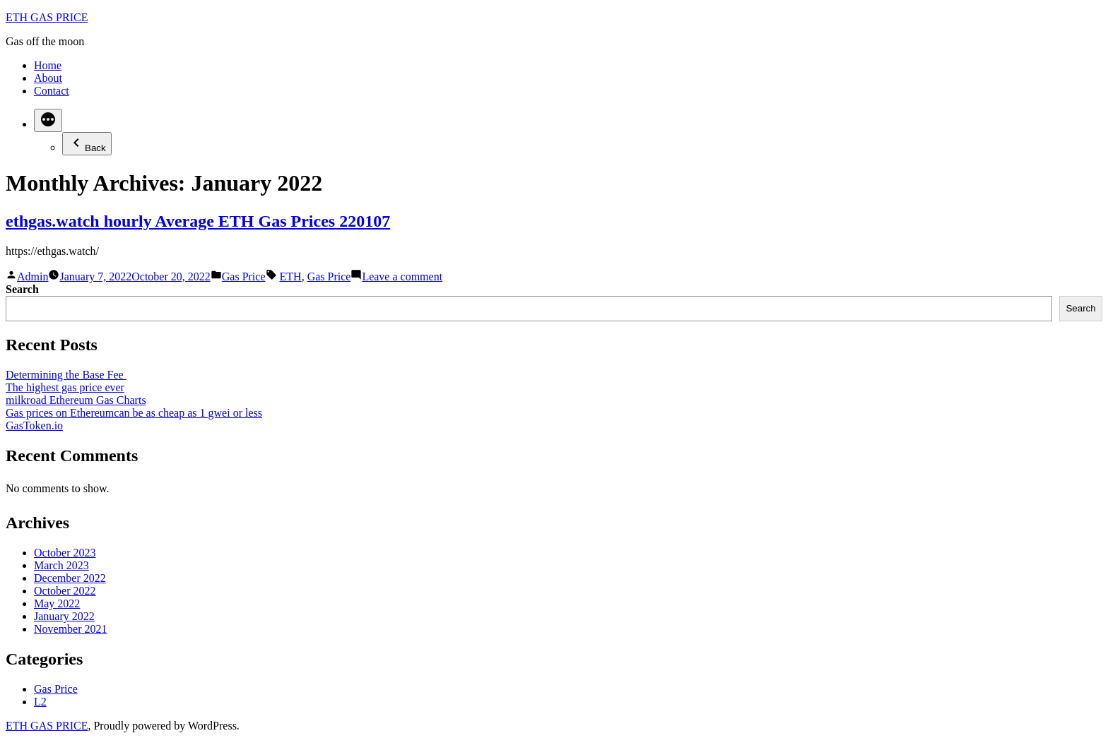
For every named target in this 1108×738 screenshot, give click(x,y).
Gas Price (244, 276)
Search (22, 289)
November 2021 (70, 629)
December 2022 (70, 578)
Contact (51, 91)
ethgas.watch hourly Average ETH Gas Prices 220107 (198, 221)
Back (87, 143)
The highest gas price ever (65, 387)
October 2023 (65, 553)
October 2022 (65, 591)
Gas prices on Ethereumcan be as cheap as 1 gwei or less (134, 413)
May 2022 (57, 603)
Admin (32, 276)
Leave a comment (402, 276)
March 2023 (61, 565)
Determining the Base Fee (66, 375)
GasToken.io (34, 425)
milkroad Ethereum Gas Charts (76, 400)
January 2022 (64, 616)
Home (47, 65)
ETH (291, 276)
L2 (40, 702)
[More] (48, 120)
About (48, 78)
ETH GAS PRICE (47, 17)
